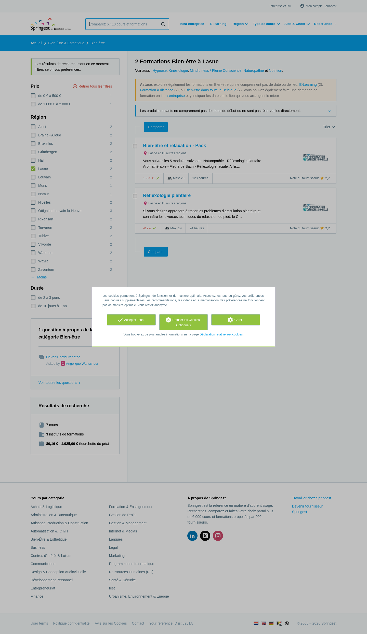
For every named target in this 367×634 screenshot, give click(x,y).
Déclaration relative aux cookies (221, 334)
